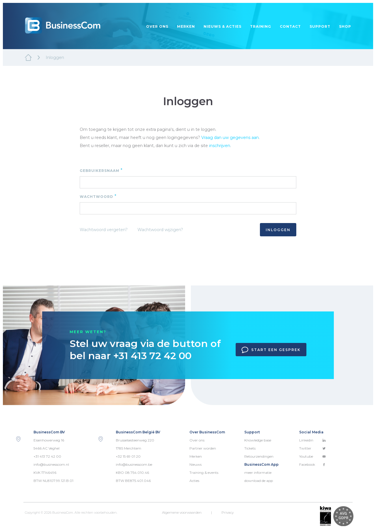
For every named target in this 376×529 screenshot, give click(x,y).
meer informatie (257, 472)
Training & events (203, 472)
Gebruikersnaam (101, 170)
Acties (194, 480)
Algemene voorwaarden (182, 512)
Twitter (312, 448)
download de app (258, 480)
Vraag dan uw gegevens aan (230, 137)
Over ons (157, 26)
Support (320, 26)
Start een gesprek (271, 349)
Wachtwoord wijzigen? (160, 229)
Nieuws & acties (222, 26)
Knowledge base (257, 440)
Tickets (250, 448)
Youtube (312, 456)
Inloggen (278, 230)
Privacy (227, 512)
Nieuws (195, 464)
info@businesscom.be (134, 464)
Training (260, 26)
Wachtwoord (98, 196)
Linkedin (312, 440)
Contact (290, 26)
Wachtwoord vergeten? (104, 229)
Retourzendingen (258, 456)
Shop (345, 26)
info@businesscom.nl (51, 464)
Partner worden (202, 448)
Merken (186, 26)
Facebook (312, 464)
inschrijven (219, 145)
